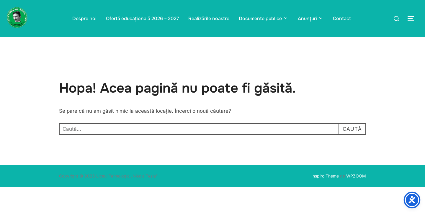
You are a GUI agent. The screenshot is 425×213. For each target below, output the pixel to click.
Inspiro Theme (325, 175)
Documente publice (263, 18)
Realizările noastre (208, 18)
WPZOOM (356, 175)
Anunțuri (310, 18)
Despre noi (84, 18)
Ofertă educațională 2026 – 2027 (142, 18)
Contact (342, 18)
